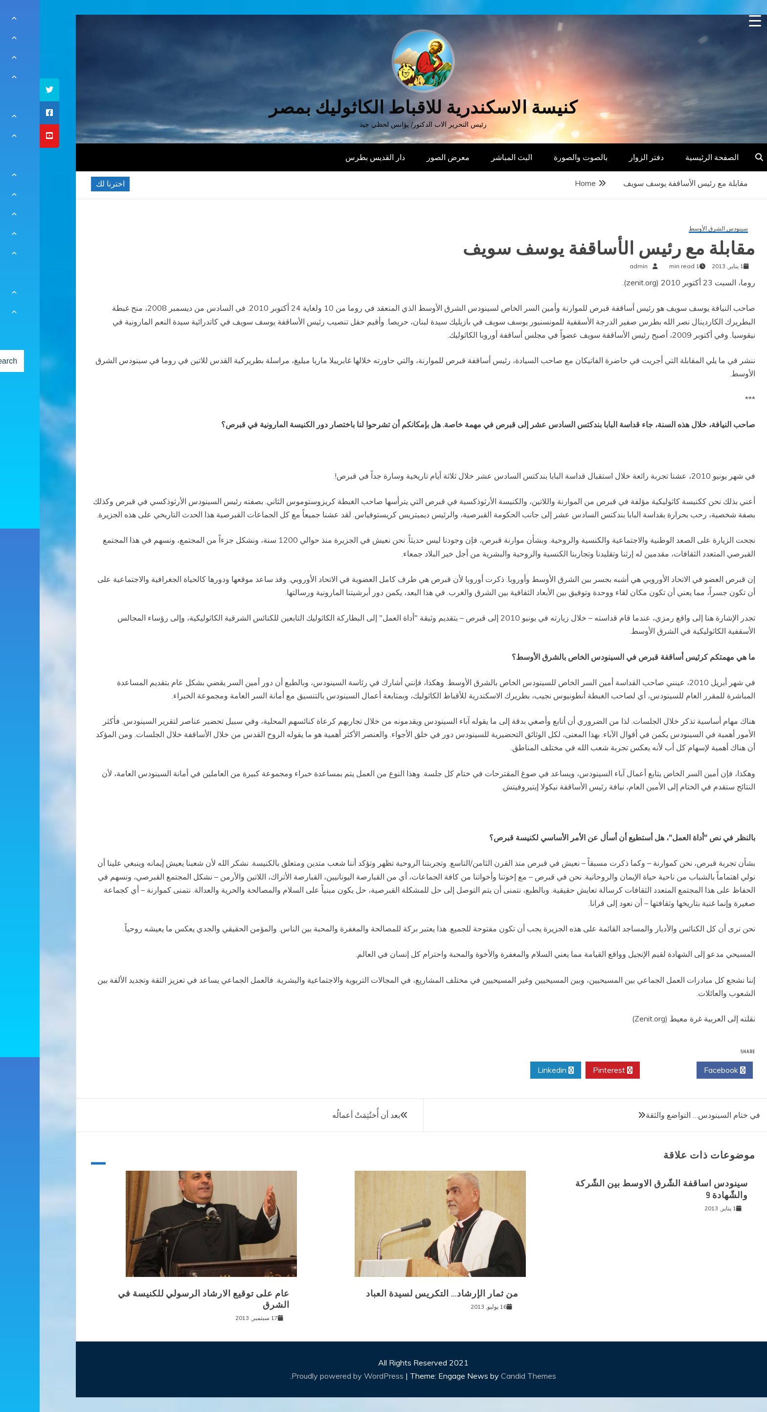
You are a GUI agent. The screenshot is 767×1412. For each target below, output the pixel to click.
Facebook (685, 1070)
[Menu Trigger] (715, 20)
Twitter (628, 1070)
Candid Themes (489, 1376)
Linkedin (516, 1070)
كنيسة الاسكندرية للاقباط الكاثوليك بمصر (383, 107)
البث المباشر (472, 157)
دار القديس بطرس (335, 157)
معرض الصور (408, 157)
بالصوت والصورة (541, 157)
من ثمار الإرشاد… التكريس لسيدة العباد (402, 1293)
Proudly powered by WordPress (309, 1376)
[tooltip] (10, 89)
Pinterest (573, 1070)
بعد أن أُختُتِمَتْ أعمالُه (327, 1115)
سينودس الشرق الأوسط (678, 229)
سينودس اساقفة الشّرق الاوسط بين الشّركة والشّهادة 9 (622, 1189)
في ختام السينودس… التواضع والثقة (663, 1115)
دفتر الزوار (606, 157)
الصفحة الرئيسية (672, 157)
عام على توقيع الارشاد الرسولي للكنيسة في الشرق (164, 1299)
